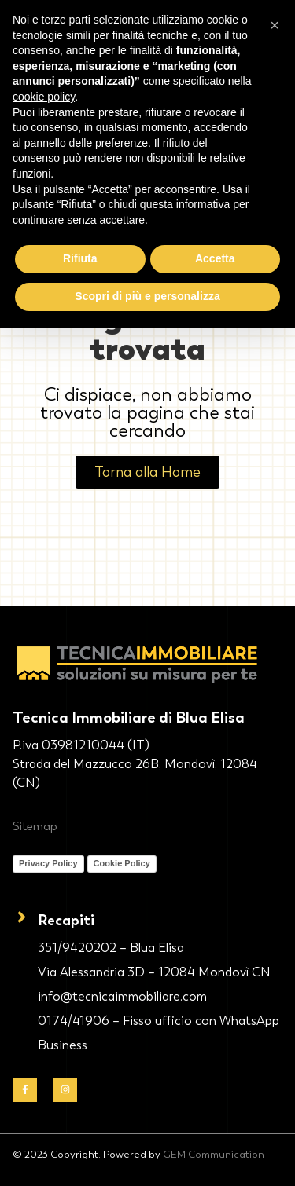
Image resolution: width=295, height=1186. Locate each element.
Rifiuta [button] (80, 258)
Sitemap (35, 826)
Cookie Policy (122, 863)
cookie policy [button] (44, 96)
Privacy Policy (48, 863)
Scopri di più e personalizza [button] (147, 296)
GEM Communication (213, 1154)
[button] (274, 25)
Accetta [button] (215, 258)
